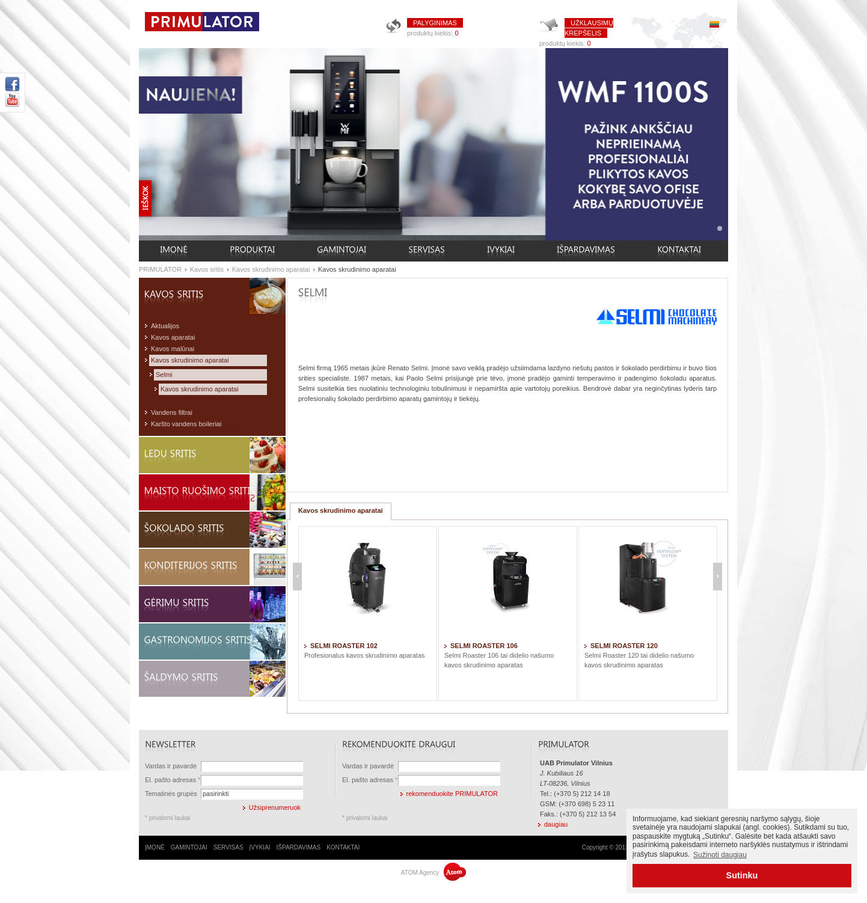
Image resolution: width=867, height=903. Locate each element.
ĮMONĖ (155, 847)
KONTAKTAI (343, 847)
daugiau (556, 824)
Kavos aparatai (173, 337)
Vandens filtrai (171, 412)
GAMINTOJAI (189, 847)
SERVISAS (228, 847)
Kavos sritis (207, 269)
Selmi (164, 374)
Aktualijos (165, 325)
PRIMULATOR (160, 269)
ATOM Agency (433, 872)
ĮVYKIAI (260, 847)
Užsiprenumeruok (275, 807)
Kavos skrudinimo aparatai (271, 269)
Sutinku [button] (742, 875)
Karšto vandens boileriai (186, 423)
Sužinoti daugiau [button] (720, 855)
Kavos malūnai (172, 348)
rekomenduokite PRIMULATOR (452, 793)
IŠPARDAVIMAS (299, 847)
